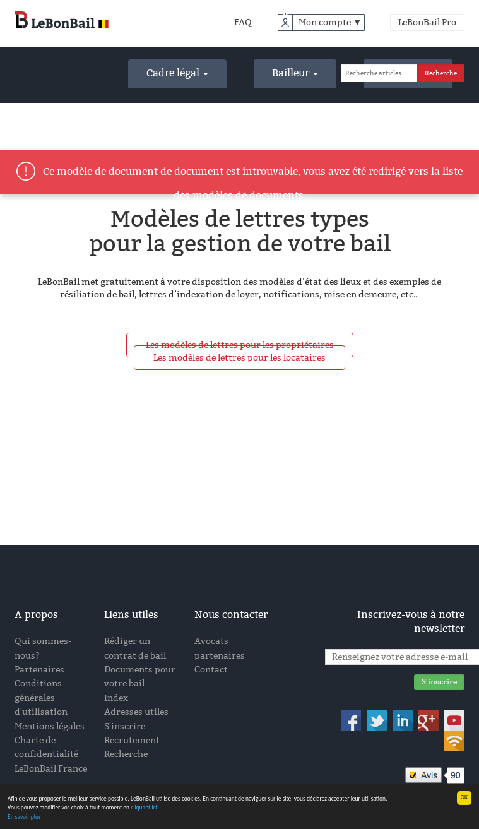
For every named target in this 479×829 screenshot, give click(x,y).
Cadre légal (177, 73)
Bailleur (295, 73)
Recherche (126, 754)
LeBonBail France (51, 768)
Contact (211, 669)
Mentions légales (50, 726)
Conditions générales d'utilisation (41, 697)
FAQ (243, 22)
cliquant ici (144, 808)
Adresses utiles (136, 712)
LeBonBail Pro (427, 22)
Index (116, 698)
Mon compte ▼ (330, 22)
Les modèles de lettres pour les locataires (239, 357)
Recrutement (132, 740)
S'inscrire (124, 726)
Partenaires (39, 669)
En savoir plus (24, 817)
